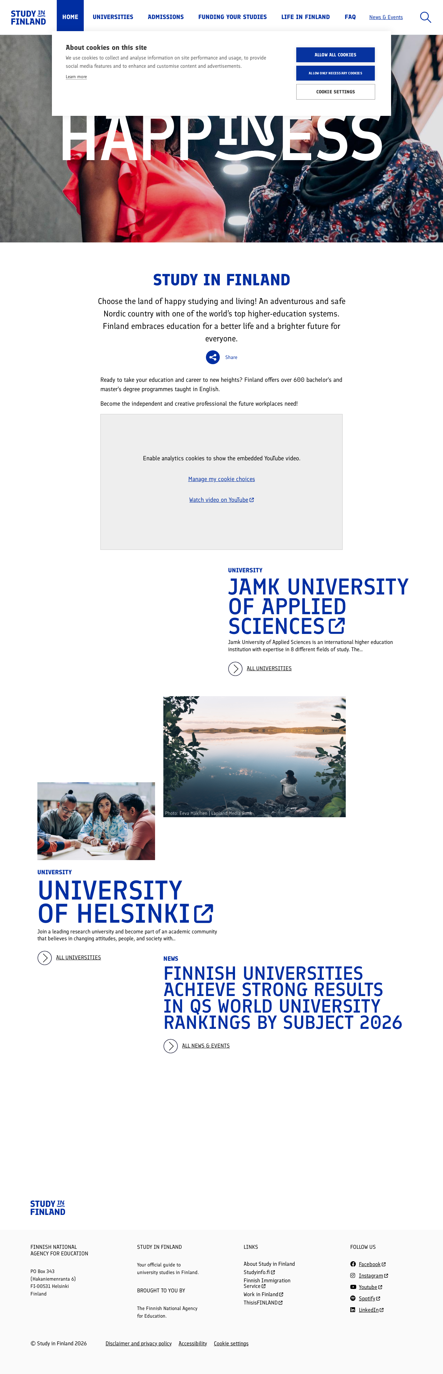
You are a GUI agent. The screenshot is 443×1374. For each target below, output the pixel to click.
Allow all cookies (335, 54)
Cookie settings (231, 1343)
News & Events (386, 17)
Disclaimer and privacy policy (139, 1343)
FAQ (350, 17)
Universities (113, 17)
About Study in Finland (269, 1264)
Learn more (76, 76)
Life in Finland (305, 17)
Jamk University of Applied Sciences (318, 606)
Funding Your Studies (232, 17)
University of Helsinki (123, 902)
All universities (269, 668)
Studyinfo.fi (259, 1272)
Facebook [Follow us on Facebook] (369, 1264)
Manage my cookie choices (221, 478)
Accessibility (193, 1343)
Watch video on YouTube (221, 499)
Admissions (166, 17)
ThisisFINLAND (263, 1302)
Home (70, 17)
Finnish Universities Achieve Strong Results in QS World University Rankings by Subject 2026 (283, 998)
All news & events (206, 1045)
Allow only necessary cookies (335, 73)
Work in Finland (263, 1294)
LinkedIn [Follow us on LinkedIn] (368, 1310)
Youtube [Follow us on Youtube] (368, 1287)
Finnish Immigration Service (267, 1283)
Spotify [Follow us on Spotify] (367, 1298)
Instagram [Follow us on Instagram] (371, 1276)
